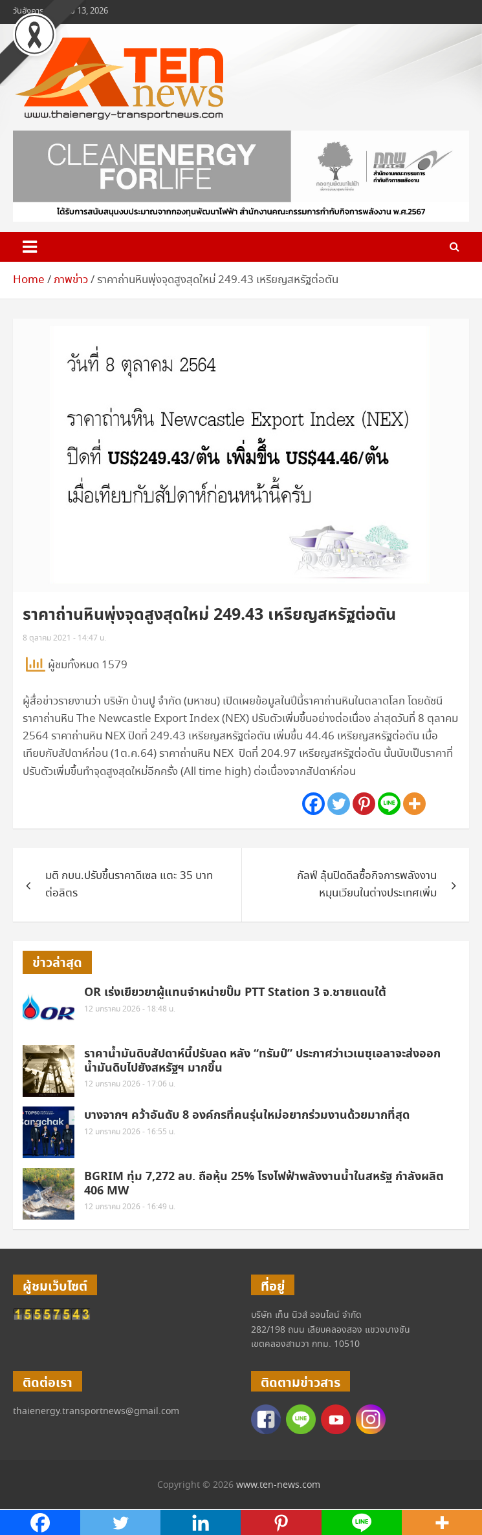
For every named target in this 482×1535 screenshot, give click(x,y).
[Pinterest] (364, 803)
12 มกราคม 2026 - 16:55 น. (129, 1132)
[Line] (389, 803)
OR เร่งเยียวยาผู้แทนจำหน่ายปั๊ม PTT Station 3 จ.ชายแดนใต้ (235, 992)
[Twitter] (338, 803)
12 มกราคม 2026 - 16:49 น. (129, 1207)
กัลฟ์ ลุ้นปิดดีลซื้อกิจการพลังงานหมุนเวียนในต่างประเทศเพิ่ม (367, 885)
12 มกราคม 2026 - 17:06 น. (129, 1084)
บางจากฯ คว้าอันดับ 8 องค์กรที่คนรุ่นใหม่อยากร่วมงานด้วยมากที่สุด (247, 1115)
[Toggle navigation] (30, 247)
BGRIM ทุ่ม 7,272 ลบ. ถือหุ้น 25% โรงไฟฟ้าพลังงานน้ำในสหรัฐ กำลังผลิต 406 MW (264, 1184)
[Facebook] (313, 803)
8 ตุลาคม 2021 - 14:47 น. (64, 638)
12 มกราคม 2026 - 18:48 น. (129, 1009)
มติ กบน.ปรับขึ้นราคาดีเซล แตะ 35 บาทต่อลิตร (129, 885)
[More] (414, 803)
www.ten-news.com (278, 1485)
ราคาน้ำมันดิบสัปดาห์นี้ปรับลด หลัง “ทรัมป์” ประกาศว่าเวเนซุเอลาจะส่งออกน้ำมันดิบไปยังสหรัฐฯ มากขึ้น (262, 1061)
